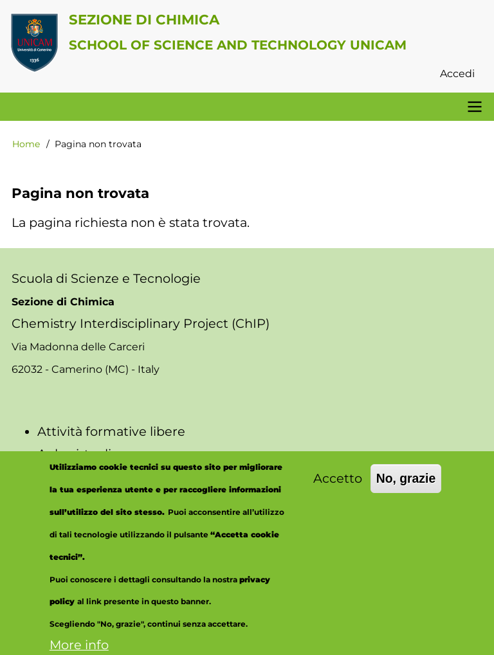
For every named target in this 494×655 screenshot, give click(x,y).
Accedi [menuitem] (457, 73)
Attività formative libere (111, 431)
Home (26, 144)
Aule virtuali (74, 454)
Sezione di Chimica (144, 19)
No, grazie (406, 488)
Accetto (337, 488)
